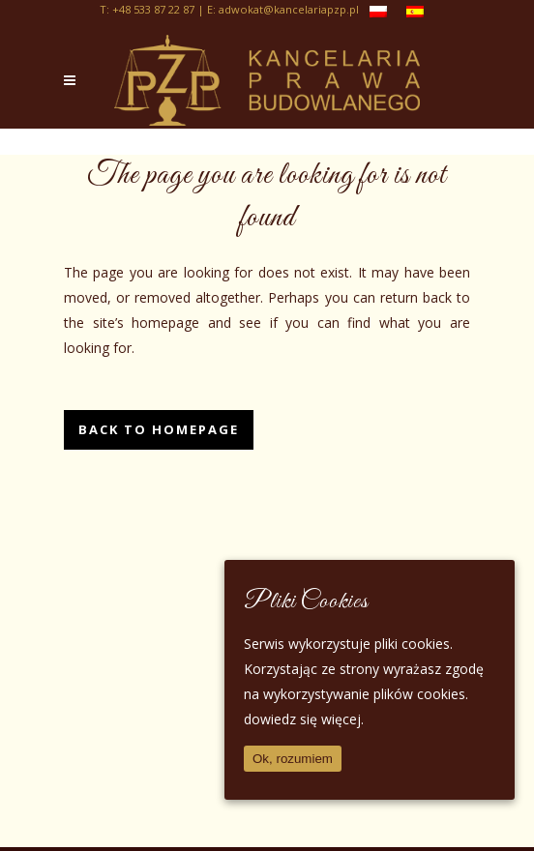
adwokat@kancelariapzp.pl (289, 9)
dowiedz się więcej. (304, 719)
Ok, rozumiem (292, 758)
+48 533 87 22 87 (153, 9)
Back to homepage (158, 429)
